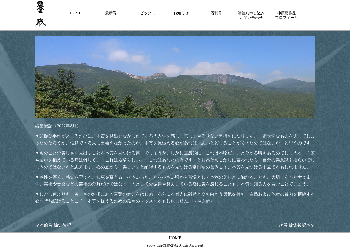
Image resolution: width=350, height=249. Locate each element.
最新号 (110, 13)
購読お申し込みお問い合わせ (251, 15)
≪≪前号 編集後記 (53, 225)
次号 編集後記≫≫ (297, 225)
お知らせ (181, 13)
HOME (75, 13)
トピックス (145, 13)
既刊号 (216, 13)
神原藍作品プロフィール (286, 15)
